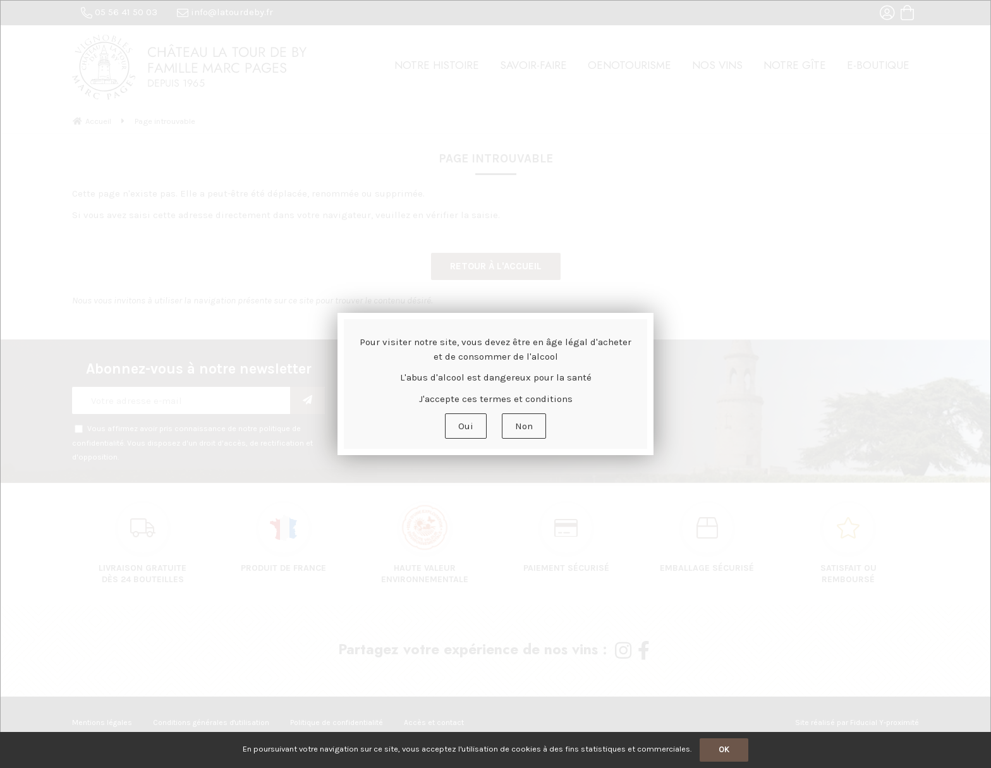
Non (524, 426)
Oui (465, 426)
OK (724, 749)
